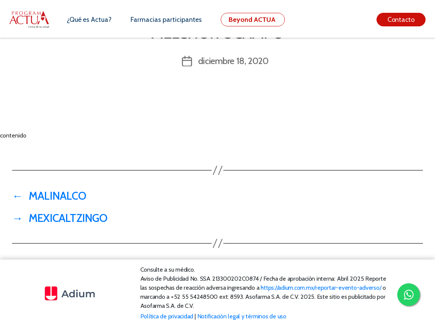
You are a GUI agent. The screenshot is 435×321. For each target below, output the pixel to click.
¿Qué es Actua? (89, 19)
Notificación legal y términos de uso (241, 316)
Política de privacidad (167, 316)
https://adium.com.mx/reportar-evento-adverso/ (321, 287)
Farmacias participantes (166, 19)
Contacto (401, 19)
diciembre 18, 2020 (233, 60)
